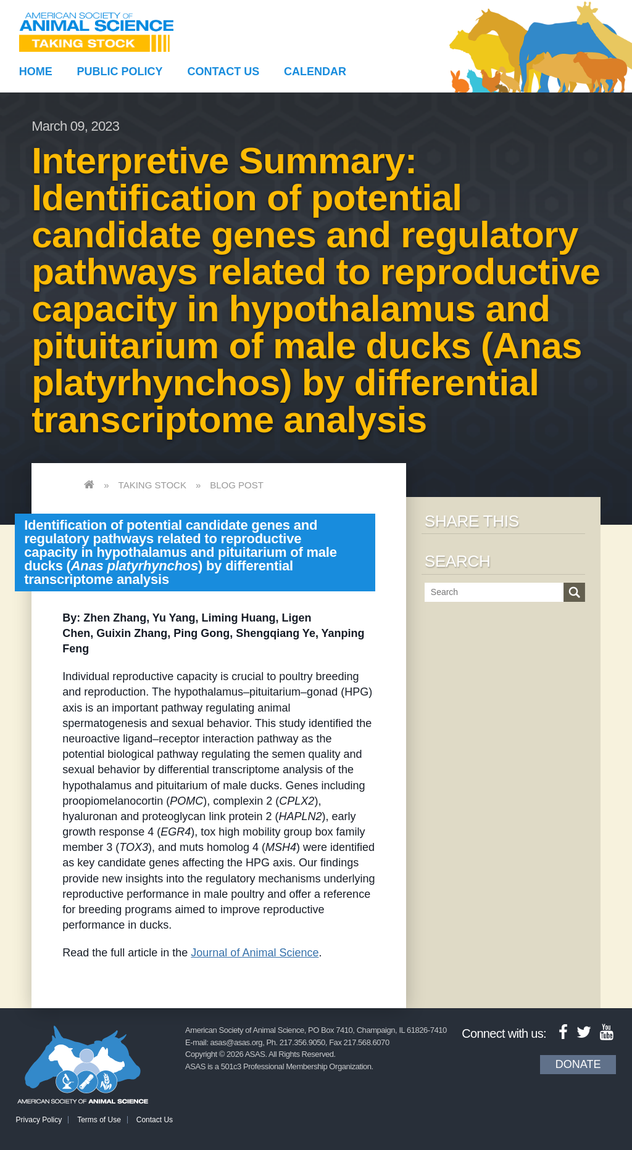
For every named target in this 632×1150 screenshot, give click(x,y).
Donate (578, 1064)
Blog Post (237, 485)
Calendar (315, 71)
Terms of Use (99, 1119)
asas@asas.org (236, 1042)
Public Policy (120, 71)
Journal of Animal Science (254, 953)
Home (35, 71)
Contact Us (224, 71)
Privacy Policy (39, 1119)
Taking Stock (152, 485)
